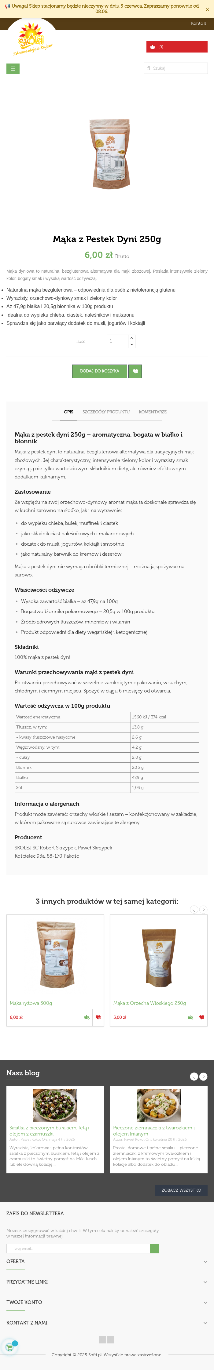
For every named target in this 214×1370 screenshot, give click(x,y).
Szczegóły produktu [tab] (106, 412)
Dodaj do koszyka (99, 371)
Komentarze (153, 412)
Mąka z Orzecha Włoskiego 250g (149, 1003)
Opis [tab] (68, 412)
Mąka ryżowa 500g (31, 1003)
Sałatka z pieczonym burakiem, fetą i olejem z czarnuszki (49, 1131)
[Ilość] (117, 341)
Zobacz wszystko (181, 1190)
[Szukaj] (176, 68)
